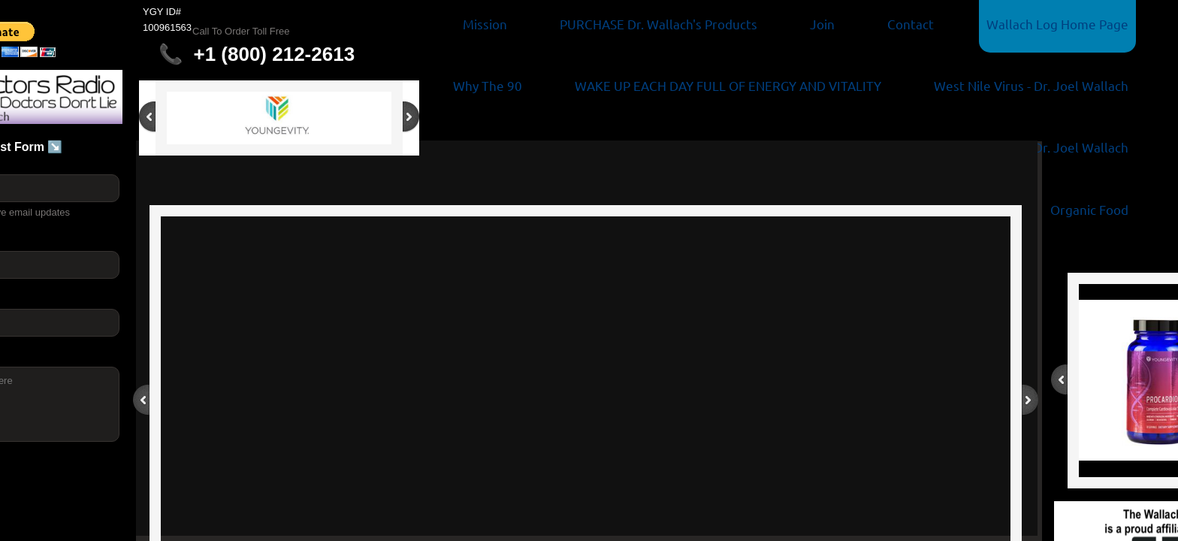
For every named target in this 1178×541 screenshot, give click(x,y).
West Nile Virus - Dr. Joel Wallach (1031, 85)
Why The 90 (487, 85)
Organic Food (1089, 209)
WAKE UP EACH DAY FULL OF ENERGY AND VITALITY (728, 85)
